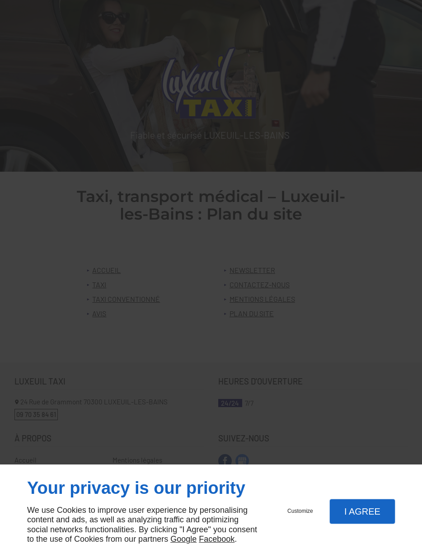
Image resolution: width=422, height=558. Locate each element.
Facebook (216, 539)
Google (183, 539)
